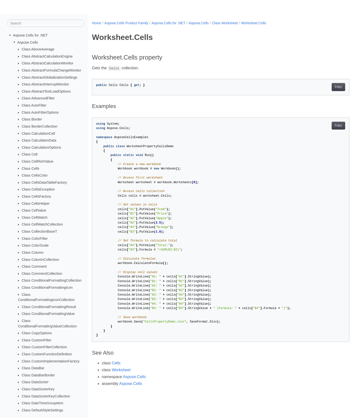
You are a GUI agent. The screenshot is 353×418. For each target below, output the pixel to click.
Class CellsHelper (36, 203)
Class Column (33, 252)
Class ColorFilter (35, 238)
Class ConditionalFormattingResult (49, 307)
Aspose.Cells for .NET (30, 35)
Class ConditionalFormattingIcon (47, 287)
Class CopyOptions (37, 333)
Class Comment (34, 266)
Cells (116, 363)
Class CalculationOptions (41, 147)
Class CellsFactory (36, 196)
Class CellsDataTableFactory (44, 182)
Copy (320, 87)
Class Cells (30, 168)
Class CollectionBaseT (39, 231)
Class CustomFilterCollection (44, 347)
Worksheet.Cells (253, 23)
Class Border (32, 119)
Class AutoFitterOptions (40, 112)
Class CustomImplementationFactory (50, 361)
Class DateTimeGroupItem (42, 403)
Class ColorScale (35, 245)
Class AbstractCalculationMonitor (47, 63)
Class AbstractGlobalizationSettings (49, 77)
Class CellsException (38, 189)
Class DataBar (33, 368)
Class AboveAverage (38, 49)
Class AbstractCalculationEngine (47, 56)
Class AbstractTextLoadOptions (46, 91)
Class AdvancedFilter (38, 98)
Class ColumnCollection (40, 259)
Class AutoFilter (34, 105)
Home (96, 23)
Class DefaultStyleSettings (42, 410)
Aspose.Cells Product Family (126, 23)
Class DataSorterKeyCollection (46, 396)
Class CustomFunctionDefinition (47, 354)
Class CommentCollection (42, 273)
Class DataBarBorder (38, 375)
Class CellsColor (35, 175)
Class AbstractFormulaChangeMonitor (51, 70)
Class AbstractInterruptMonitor (45, 84)
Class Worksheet (225, 23)
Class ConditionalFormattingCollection (51, 280)
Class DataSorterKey (38, 389)
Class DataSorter (35, 382)
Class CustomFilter (36, 340)
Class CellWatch (34, 217)
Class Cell (30, 154)
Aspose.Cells (27, 42)
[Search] (45, 23)
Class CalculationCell (38, 133)
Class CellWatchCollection (42, 224)
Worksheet (121, 370)
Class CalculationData (39, 140)
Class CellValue (34, 210)
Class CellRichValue (37, 161)
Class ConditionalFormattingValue (48, 314)
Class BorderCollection (39, 126)
